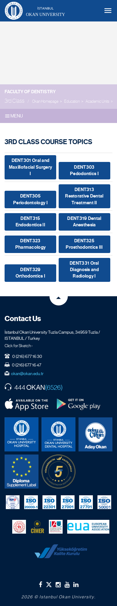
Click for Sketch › (19, 345)
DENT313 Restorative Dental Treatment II (84, 196)
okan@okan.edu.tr (27, 373)
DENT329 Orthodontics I (30, 273)
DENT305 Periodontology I (30, 199)
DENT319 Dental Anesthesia (84, 222)
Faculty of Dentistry (30, 91)
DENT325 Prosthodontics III (84, 244)
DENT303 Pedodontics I (84, 170)
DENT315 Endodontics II (30, 222)
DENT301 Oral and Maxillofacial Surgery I (30, 167)
